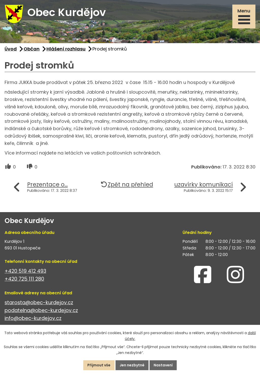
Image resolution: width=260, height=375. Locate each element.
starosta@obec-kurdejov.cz (39, 302)
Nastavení (163, 365)
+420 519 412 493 (25, 271)
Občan (32, 49)
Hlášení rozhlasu (66, 49)
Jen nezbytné (132, 365)
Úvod (11, 49)
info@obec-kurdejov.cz (33, 318)
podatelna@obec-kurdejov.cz (41, 310)
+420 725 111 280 (24, 279)
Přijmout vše (98, 365)
